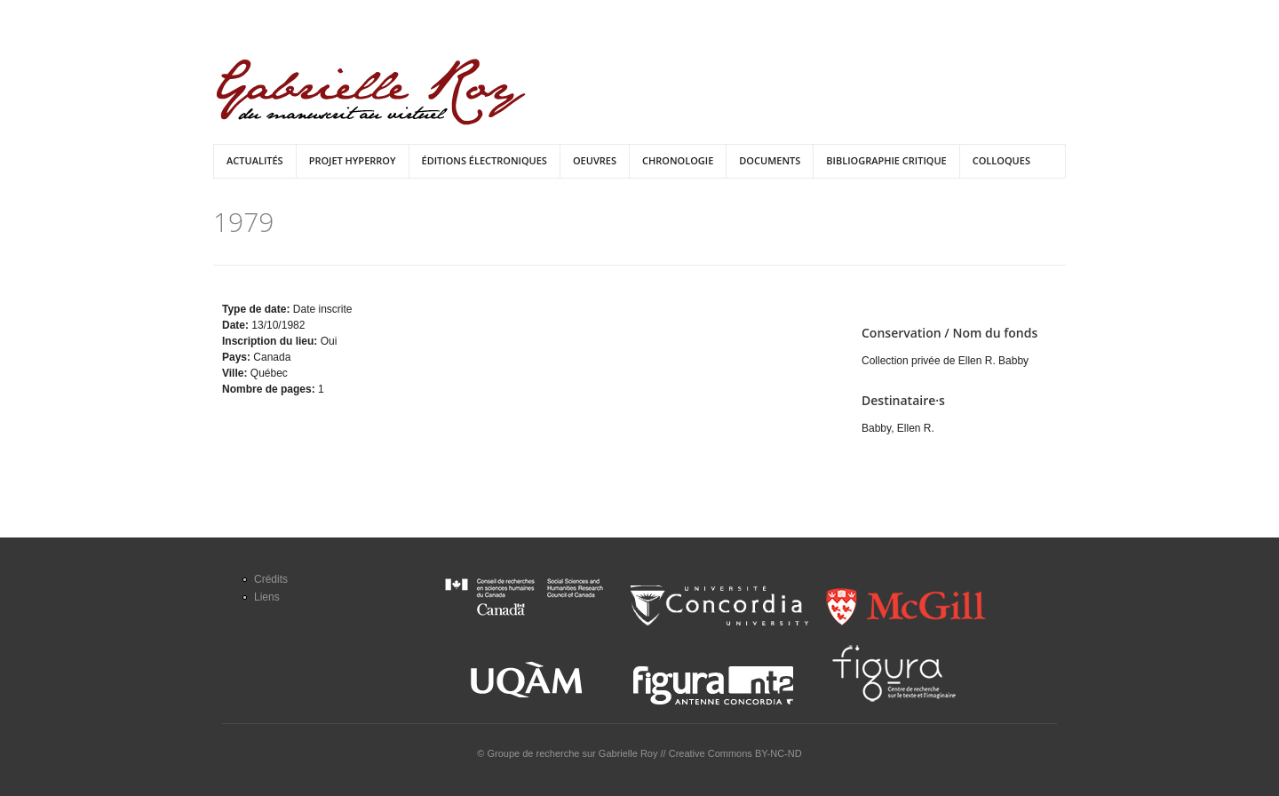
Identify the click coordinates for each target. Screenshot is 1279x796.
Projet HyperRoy (352, 160)
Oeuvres (594, 160)
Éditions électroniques (484, 160)
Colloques (1001, 160)
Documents (769, 160)
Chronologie (677, 160)
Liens (267, 597)
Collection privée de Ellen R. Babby (945, 360)
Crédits (271, 579)
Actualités (254, 160)
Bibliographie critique (886, 160)
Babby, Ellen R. (898, 428)
